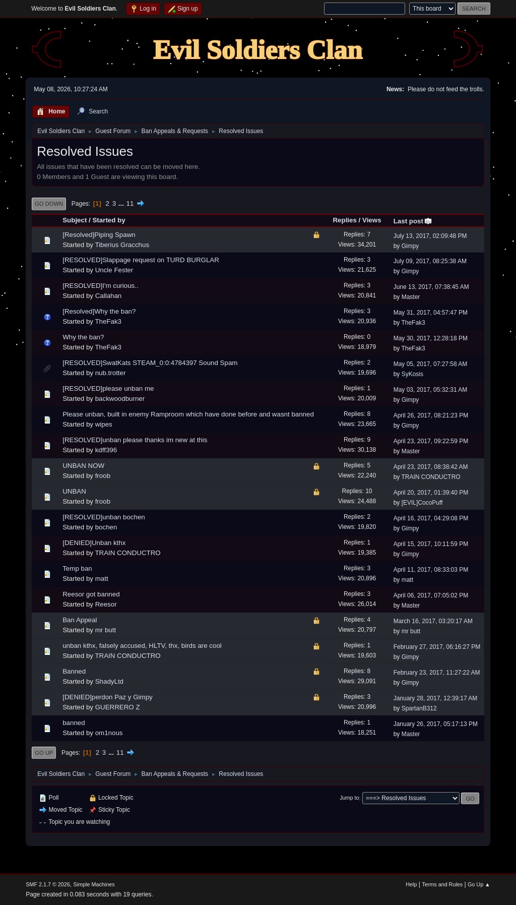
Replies (344, 220)
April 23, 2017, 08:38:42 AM (431, 466)
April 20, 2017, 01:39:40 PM (431, 492)
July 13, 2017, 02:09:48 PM (430, 235)
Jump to (349, 798)
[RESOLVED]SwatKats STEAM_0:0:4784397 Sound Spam (149, 363)
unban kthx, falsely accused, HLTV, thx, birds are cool (142, 645)
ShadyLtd (109, 681)
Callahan (108, 295)
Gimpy (410, 246)
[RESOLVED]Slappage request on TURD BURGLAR (140, 260)
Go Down (49, 204)
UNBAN (74, 491)
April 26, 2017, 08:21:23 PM (431, 415)
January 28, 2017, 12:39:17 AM (436, 698)
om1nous (109, 733)
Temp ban (77, 568)
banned (73, 723)
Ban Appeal (79, 620)
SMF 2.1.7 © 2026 (48, 884)
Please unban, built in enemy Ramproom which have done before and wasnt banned (188, 414)
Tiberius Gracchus (122, 245)
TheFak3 (108, 321)
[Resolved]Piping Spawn (98, 234)
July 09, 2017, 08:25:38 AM (430, 261)
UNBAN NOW (83, 465)
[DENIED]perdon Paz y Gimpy (107, 697)
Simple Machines (94, 884)
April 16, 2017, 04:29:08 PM (431, 518)
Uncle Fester (114, 270)
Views (371, 220)
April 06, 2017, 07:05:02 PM (431, 595)
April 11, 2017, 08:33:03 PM (431, 569)
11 (130, 203)
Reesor (106, 604)
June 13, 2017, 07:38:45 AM (431, 286)
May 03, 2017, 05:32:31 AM (431, 389)
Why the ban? (83, 337)
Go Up (44, 753)
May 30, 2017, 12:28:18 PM (431, 338)
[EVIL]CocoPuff (422, 502)
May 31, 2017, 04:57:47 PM (431, 312)
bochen (106, 527)
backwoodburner (120, 398)
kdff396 (106, 450)
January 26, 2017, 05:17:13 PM (436, 724)
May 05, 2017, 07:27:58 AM (431, 364)
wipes (103, 424)
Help (411, 884)
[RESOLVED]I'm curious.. (100, 285)
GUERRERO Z (117, 707)
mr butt (105, 630)
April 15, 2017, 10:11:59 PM (431, 544)
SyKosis (412, 374)
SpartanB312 (419, 708)
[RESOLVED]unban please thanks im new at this (134, 440)
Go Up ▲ (479, 884)
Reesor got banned (90, 594)
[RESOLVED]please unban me (108, 388)
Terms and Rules (442, 884)
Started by (108, 220)
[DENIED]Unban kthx (93, 543)
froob (102, 475)
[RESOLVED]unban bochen (103, 517)
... (122, 203)
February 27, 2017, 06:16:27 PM (437, 646)
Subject (74, 220)
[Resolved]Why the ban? (99, 311)
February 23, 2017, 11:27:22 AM (437, 672)
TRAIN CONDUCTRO (430, 476)
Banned (74, 671)
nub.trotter (110, 373)
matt (101, 578)
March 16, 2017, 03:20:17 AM (433, 621)
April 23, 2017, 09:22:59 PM (431, 441)
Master (411, 296)
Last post (413, 221)
